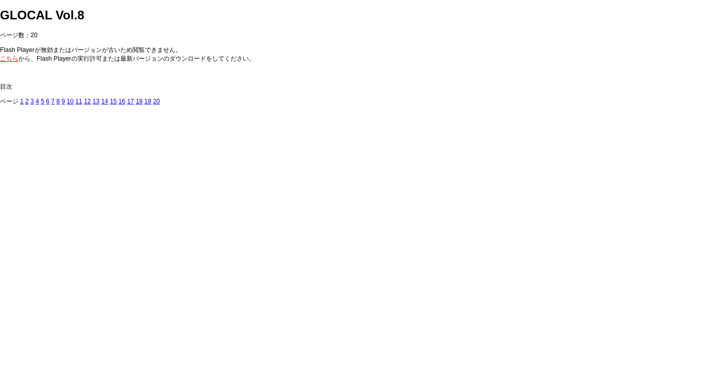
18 (139, 101)
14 (104, 101)
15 (113, 101)
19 (147, 101)
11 (79, 101)
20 (156, 101)
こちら (9, 58)
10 (70, 101)
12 (87, 101)
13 (96, 101)
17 (130, 101)
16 (121, 101)
